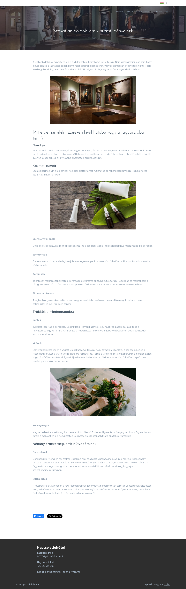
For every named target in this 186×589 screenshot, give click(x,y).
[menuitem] (157, 11)
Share (38, 516)
